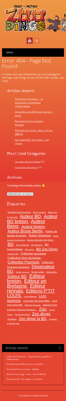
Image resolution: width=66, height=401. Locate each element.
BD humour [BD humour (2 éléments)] (29, 250)
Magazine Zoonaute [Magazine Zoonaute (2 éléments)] (32, 305)
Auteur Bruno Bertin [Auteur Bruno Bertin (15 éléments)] (25, 231)
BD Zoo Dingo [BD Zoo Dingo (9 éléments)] (46, 249)
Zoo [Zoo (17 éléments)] (42, 309)
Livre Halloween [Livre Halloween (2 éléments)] (30, 296)
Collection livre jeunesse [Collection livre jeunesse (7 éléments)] (24, 258)
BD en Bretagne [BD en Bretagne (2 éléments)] (22, 245)
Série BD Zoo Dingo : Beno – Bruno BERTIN (25, 374)
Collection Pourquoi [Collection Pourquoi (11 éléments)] (23, 262)
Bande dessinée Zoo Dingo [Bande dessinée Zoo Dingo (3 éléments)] (40, 240)
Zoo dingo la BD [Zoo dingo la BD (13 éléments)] (32, 318)
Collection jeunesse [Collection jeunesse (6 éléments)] (33, 253)
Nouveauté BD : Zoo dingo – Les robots (24, 379)
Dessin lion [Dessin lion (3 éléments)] (51, 272)
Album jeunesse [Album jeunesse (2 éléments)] (39, 212)
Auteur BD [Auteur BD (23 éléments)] (30, 216)
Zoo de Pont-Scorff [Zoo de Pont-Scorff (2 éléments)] (22, 314)
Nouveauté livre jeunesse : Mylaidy (22, 369)
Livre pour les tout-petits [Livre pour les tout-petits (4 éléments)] (36, 301)
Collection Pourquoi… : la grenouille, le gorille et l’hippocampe (29, 103)
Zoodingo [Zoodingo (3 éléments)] (12, 319)
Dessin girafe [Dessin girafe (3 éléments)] (37, 272)
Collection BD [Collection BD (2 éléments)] (13, 254)
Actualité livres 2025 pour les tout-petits (24, 364)
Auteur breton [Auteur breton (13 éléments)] (33, 226)
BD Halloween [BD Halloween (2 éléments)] (37, 245)
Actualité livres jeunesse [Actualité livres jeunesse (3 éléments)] (19, 212)
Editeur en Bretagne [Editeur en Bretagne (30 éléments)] (26, 283)
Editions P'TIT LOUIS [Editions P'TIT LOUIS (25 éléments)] (31, 293)
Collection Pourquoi (26, 167)
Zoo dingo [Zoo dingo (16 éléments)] (41, 313)
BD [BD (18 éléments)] (10, 244)
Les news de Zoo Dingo (27, 161)
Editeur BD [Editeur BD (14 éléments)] (17, 276)
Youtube (30, 41)
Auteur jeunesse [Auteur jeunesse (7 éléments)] (40, 235)
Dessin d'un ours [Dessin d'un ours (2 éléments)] (22, 272)
